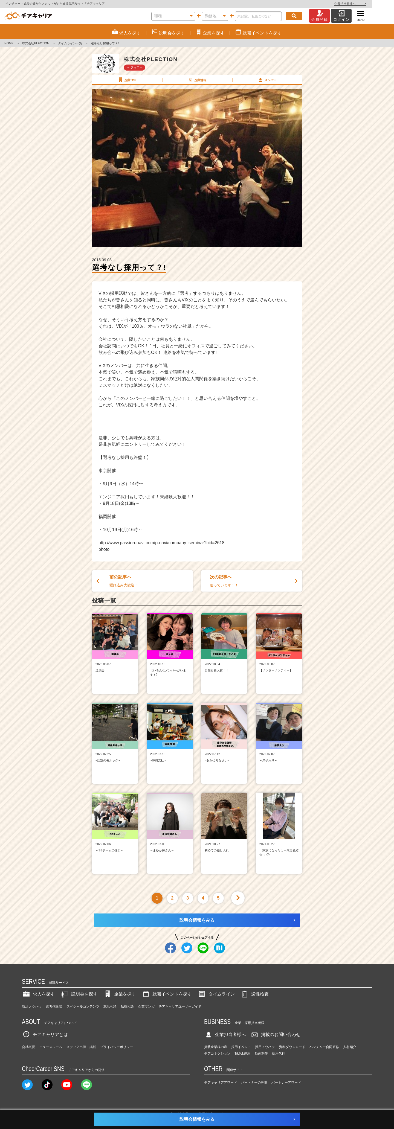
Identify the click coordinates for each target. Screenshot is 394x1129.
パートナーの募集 (254, 1082)
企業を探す (119, 994)
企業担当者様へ (372, 3)
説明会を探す (78, 994)
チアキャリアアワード (220, 1082)
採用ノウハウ (265, 1047)
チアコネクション (217, 1053)
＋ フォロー (135, 67)
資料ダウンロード (292, 1047)
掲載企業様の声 (215, 1047)
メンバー (266, 80)
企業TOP (126, 80)
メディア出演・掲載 (81, 1047)
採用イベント (241, 1047)
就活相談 (110, 1006)
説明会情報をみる (197, 920)
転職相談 (127, 1006)
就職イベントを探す (166, 994)
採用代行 (278, 1053)
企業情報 (196, 80)
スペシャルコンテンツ (82, 1006)
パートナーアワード (286, 1082)
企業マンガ (146, 1006)
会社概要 (28, 1047)
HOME (8, 43)
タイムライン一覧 (70, 43)
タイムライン (216, 994)
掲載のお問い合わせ (275, 1034)
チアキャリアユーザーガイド (180, 1006)
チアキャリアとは (45, 1034)
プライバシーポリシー (116, 1047)
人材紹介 (349, 1047)
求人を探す (38, 994)
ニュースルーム (50, 1047)
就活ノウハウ (32, 1006)
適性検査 (254, 994)
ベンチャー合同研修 (324, 1047)
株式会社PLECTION (35, 43)
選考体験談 (54, 1006)
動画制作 (261, 1053)
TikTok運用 (242, 1053)
